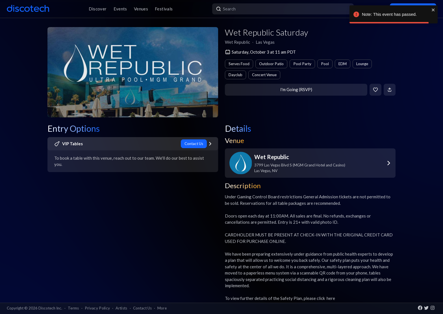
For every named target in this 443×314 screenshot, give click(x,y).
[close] (433, 10)
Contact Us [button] (142, 308)
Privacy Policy (97, 308)
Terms (73, 308)
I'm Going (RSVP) (296, 89)
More (162, 308)
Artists (121, 308)
